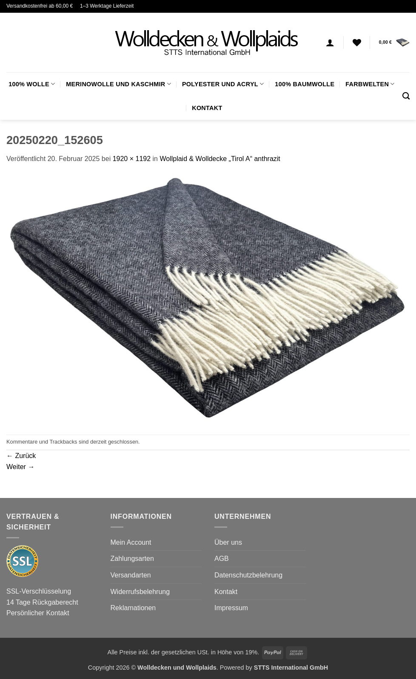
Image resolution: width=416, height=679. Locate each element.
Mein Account (131, 542)
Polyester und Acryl (223, 84)
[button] (394, 42)
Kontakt (207, 108)
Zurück (21, 455)
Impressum (231, 607)
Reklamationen (133, 607)
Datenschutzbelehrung (248, 575)
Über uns (228, 542)
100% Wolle (32, 84)
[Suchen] (406, 96)
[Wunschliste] (357, 42)
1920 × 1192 (132, 158)
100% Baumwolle (304, 84)
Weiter (20, 466)
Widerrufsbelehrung (140, 591)
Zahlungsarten (132, 558)
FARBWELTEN (369, 84)
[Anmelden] (330, 42)
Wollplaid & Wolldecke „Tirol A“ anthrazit (220, 158)
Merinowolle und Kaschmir (118, 84)
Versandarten (131, 575)
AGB (221, 558)
